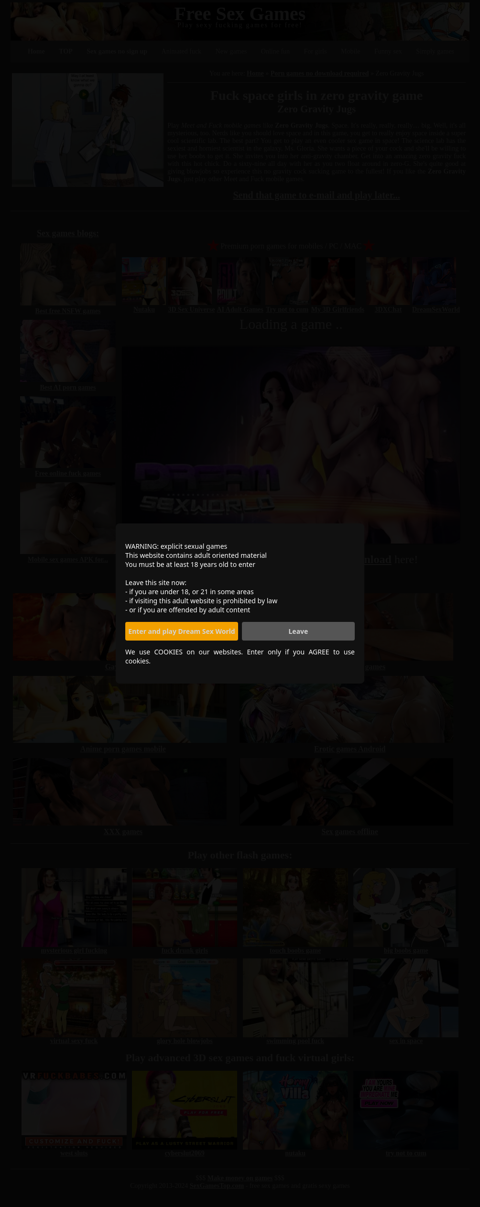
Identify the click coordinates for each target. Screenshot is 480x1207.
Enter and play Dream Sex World (181, 631)
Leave (298, 631)
